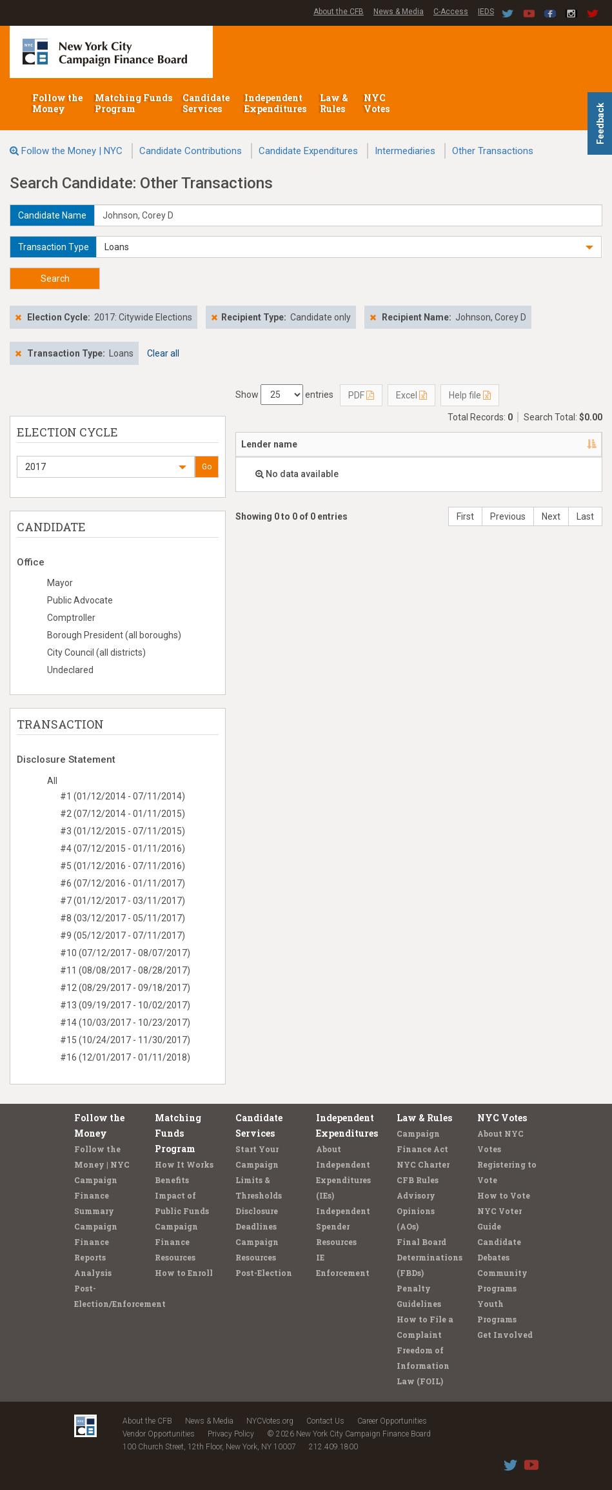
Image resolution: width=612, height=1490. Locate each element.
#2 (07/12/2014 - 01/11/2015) (122, 814)
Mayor (60, 583)
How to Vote (503, 1195)
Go (207, 466)
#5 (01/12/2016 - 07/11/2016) (122, 866)
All (52, 781)
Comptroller (71, 618)
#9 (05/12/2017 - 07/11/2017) (122, 935)
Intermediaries (405, 151)
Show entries (284, 394)
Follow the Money (57, 103)
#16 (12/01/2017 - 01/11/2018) (125, 1057)
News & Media (398, 11)
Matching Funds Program (133, 103)
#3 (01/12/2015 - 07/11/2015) (122, 831)
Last (585, 516)
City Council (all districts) (96, 652)
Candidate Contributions (190, 151)
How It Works (184, 1164)
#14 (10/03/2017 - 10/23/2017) (125, 1022)
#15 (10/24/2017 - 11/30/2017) (125, 1040)
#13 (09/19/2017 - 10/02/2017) (125, 1005)
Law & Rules (334, 103)
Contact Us (325, 1421)
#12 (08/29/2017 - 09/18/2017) (125, 988)
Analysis (93, 1273)
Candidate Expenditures (308, 151)
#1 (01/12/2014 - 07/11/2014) (122, 796)
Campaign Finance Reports (95, 1241)
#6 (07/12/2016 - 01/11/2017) (122, 883)
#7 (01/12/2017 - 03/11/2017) (122, 901)
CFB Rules (418, 1180)
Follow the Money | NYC (72, 151)
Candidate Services (206, 103)
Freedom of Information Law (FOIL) (423, 1365)
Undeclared (70, 670)
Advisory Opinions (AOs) (416, 1210)
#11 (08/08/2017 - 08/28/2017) (125, 970)
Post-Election (263, 1273)
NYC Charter (423, 1164)
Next (551, 516)
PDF (361, 395)
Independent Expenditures (276, 103)
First (465, 516)
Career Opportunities (392, 1421)
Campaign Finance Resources (176, 1241)
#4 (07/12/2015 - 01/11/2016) (122, 848)
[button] (349, 247)
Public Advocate (80, 600)
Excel (411, 395)
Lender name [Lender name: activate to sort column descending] (269, 444)
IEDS (486, 11)
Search (55, 278)
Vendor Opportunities (159, 1433)
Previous (508, 516)
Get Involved (505, 1334)
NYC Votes (377, 103)
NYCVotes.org (269, 1421)
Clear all (163, 353)
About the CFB (338, 11)
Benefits (172, 1180)
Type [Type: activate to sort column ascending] (513, 444)
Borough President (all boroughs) (114, 635)
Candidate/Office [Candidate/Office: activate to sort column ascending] (396, 444)
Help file (470, 395)
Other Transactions (492, 151)
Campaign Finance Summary (95, 1195)
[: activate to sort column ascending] (584, 445)
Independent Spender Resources (343, 1226)
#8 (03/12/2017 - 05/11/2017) (122, 918)
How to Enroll (184, 1273)
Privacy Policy (231, 1433)
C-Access (450, 11)
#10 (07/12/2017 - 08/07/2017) (125, 953)
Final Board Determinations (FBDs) (429, 1257)
